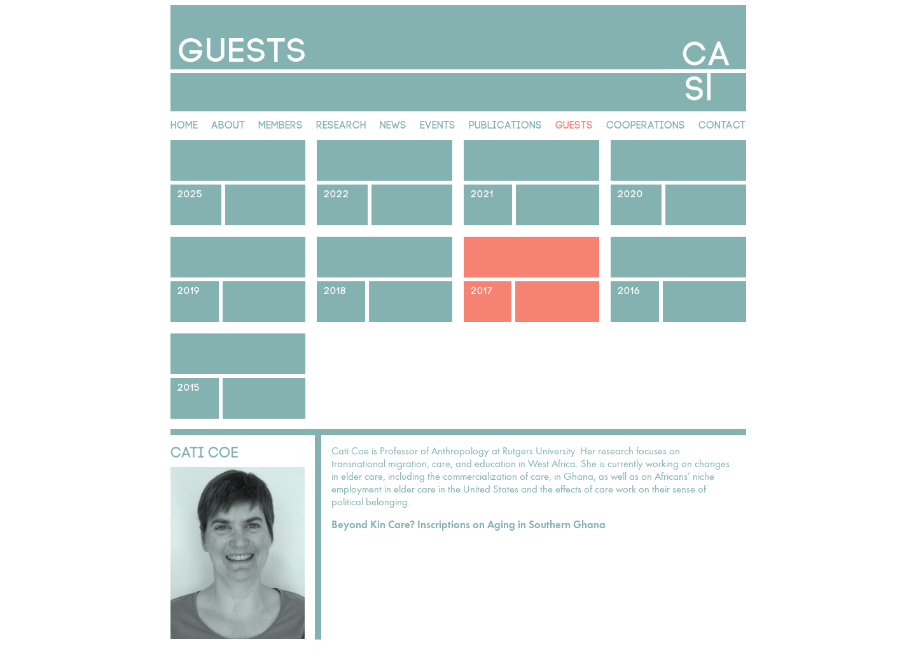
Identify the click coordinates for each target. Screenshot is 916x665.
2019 (188, 289)
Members (280, 123)
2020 (630, 192)
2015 (188, 386)
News (393, 123)
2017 (482, 289)
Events (437, 123)
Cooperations (645, 123)
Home (184, 123)
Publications (505, 123)
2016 (629, 289)
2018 (335, 289)
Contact (722, 123)
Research (341, 123)
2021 (482, 192)
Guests (574, 123)
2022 (336, 192)
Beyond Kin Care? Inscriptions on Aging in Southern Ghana (468, 525)
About (228, 123)
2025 (190, 192)
